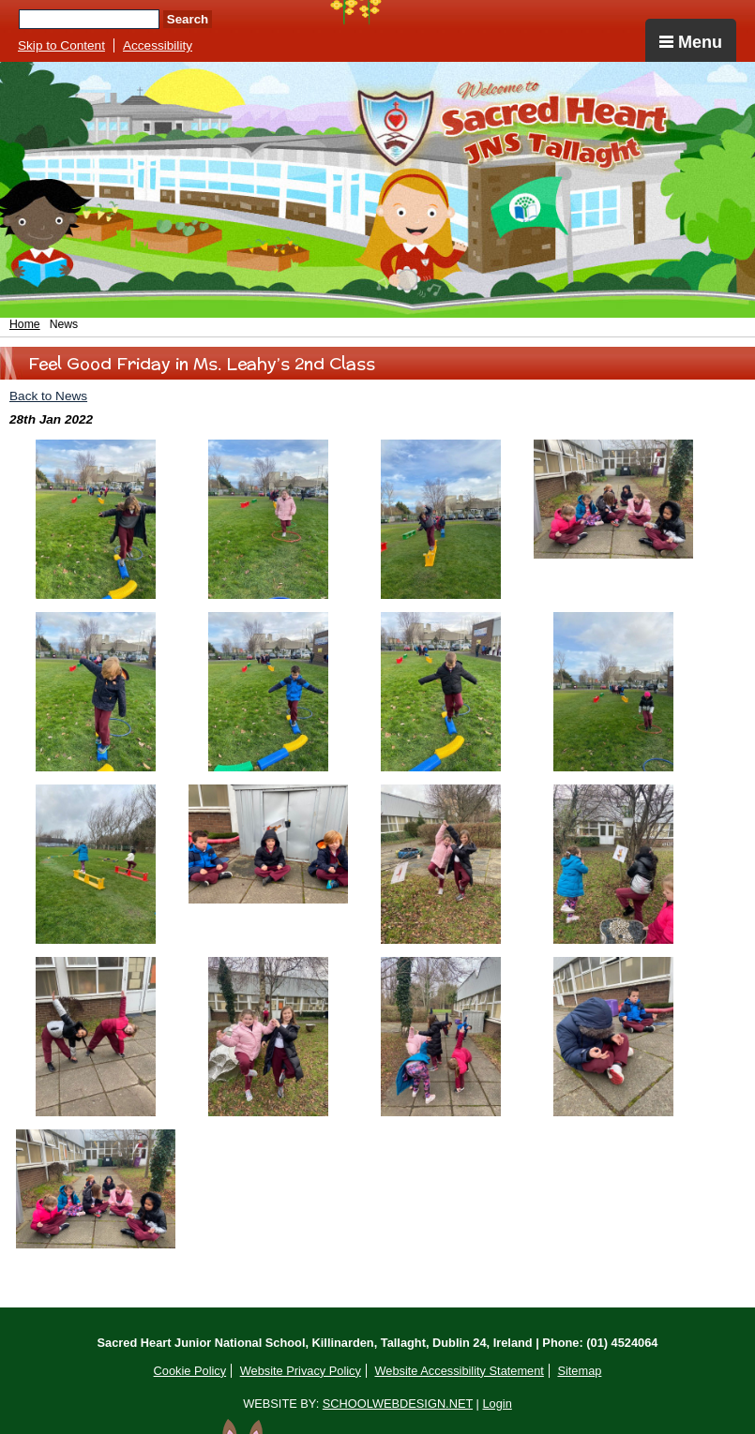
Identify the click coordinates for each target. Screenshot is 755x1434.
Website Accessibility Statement (458, 1371)
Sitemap (579, 1371)
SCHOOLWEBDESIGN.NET (398, 1404)
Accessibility (157, 45)
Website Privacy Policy (300, 1371)
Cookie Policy (190, 1371)
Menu (690, 42)
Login (496, 1404)
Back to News (48, 396)
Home (24, 324)
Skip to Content (61, 45)
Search (187, 19)
